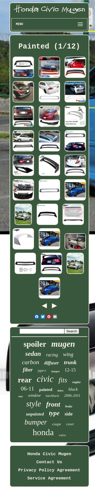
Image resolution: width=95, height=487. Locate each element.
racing (52, 354)
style (33, 403)
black (73, 389)
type (54, 413)
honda (43, 432)
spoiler (35, 344)
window (34, 395)
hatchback (52, 396)
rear (24, 380)
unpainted (35, 414)
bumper (36, 422)
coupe (56, 424)
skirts (60, 390)
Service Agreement (49, 478)
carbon (30, 362)
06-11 (27, 388)
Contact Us (49, 462)
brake (68, 406)
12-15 (70, 370)
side (69, 413)
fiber (28, 370)
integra (55, 371)
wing (68, 354)
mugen (63, 344)
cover (70, 424)
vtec (20, 396)
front (53, 404)
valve (62, 435)
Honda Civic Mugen (49, 454)
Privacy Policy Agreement (49, 470)
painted (45, 389)
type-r (42, 371)
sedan (33, 353)
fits (63, 380)
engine (76, 382)
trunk (70, 362)
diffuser (51, 362)
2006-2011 (72, 395)
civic (45, 379)
